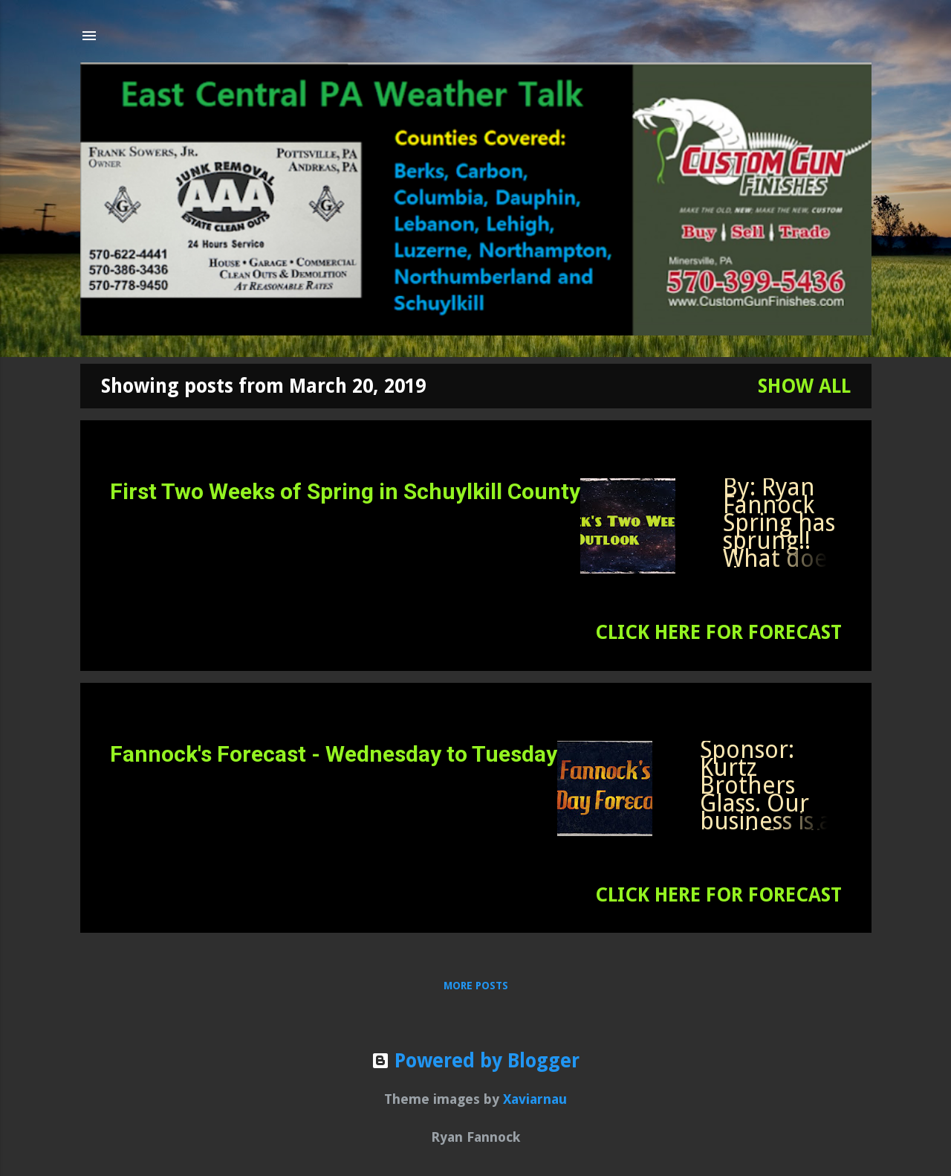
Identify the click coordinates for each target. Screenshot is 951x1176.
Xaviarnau (535, 1099)
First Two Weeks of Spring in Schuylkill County (345, 491)
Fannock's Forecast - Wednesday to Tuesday (333, 754)
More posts (476, 986)
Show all (804, 386)
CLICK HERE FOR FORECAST (718, 632)
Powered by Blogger (475, 1061)
